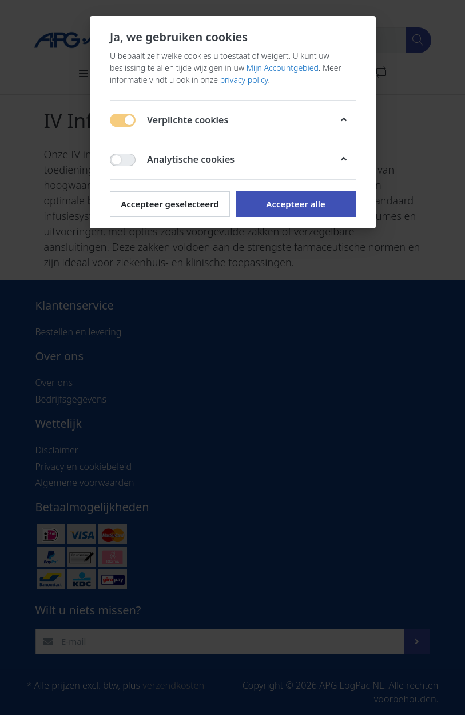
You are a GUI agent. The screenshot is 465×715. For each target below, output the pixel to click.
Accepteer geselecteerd (169, 204)
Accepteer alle (295, 204)
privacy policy (244, 79)
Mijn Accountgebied (282, 67)
